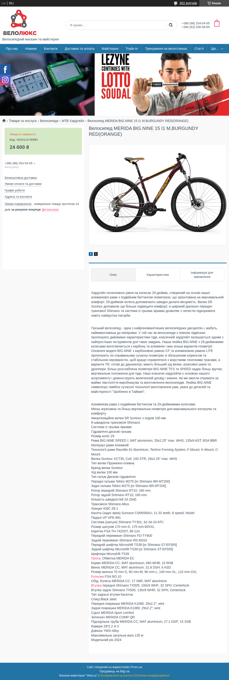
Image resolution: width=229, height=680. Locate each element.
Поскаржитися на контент (116, 675)
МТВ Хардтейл (73, 121)
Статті (199, 48)
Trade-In (132, 48)
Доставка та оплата (79, 48)
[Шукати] (170, 25)
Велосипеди (49, 121)
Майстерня (110, 48)
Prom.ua (136, 667)
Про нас (12, 48)
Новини (31, 48)
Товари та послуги (22, 121)
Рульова (97, 576)
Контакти (50, 48)
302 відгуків (188, 3)
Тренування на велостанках (166, 48)
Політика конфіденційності (152, 675)
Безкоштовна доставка (21, 177)
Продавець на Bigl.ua (114, 671)
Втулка (96, 585)
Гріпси (95, 558)
